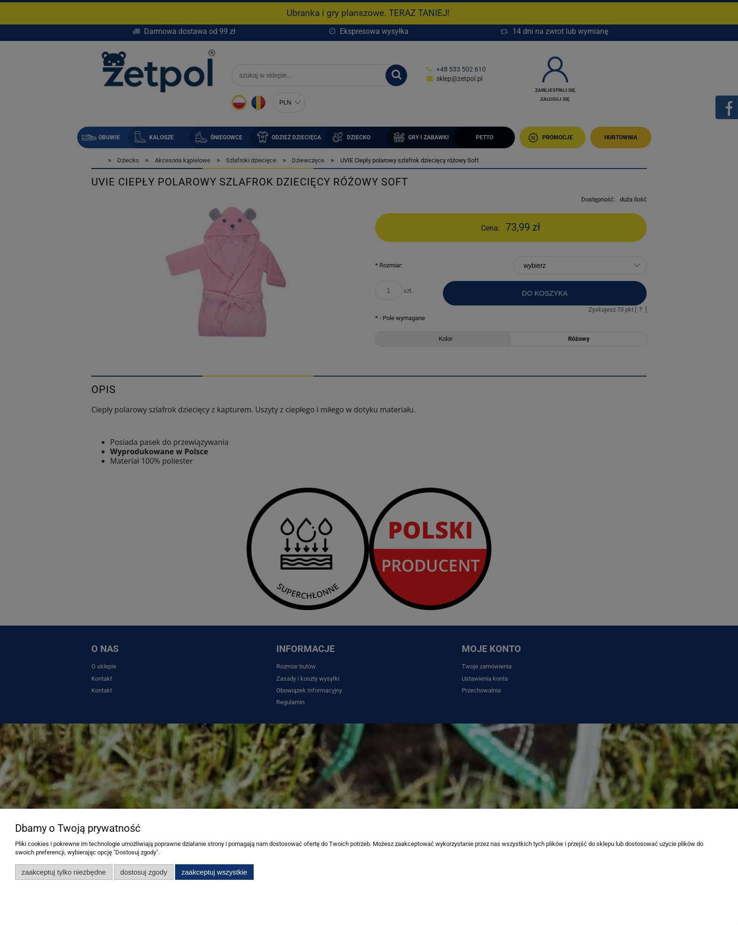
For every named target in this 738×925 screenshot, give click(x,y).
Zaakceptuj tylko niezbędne (64, 872)
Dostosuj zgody (143, 872)
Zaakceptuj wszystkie (214, 872)
